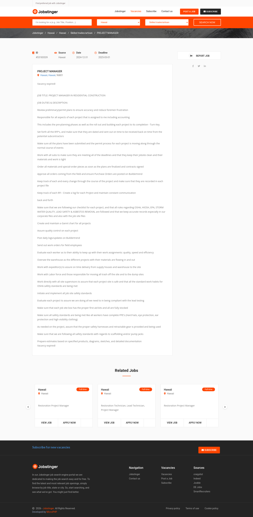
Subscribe (151, 11)
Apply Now (69, 422)
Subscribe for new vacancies (51, 447)
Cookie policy (211, 508)
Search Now (207, 22)
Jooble (197, 483)
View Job (46, 422)
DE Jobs (198, 487)
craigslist (198, 474)
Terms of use (192, 508)
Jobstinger (120, 11)
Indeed (197, 478)
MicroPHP (51, 512)
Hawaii (43, 75)
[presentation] (28, 406)
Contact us (166, 11)
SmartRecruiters (202, 491)
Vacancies (136, 11)
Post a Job (189, 11)
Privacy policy (173, 508)
